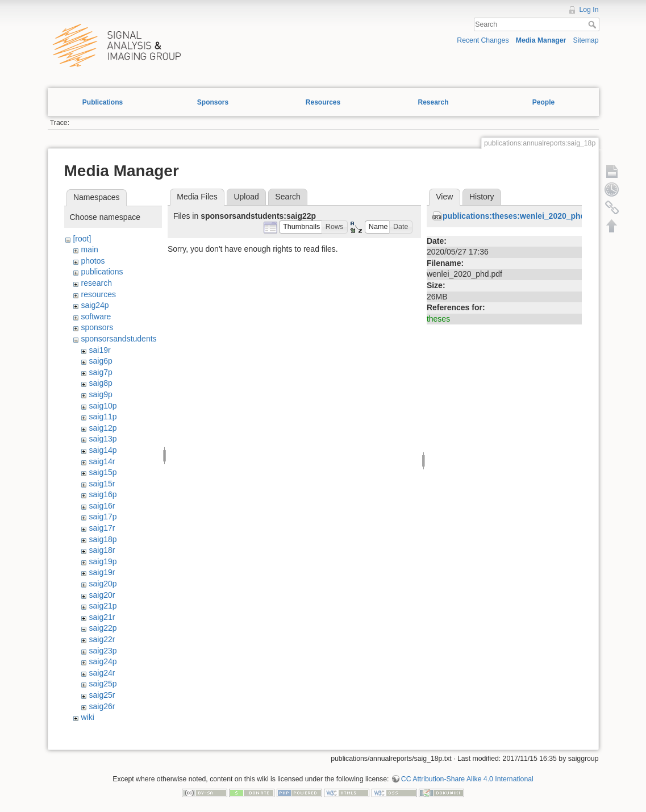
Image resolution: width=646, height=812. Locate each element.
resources (98, 294)
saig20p (102, 583)
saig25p (102, 683)
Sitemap (586, 40)
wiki (87, 717)
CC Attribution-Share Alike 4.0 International (467, 779)
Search (593, 24)
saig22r (102, 639)
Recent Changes (483, 40)
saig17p (102, 516)
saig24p (95, 305)
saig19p (102, 561)
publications (102, 271)
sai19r (99, 350)
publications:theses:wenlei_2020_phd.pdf (521, 215)
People (543, 102)
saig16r (102, 505)
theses (438, 318)
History (481, 196)
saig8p (100, 383)
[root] (82, 238)
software (96, 316)
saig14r (102, 461)
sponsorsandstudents (118, 338)
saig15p (102, 472)
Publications (102, 102)
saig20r (102, 594)
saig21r (102, 617)
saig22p (102, 627)
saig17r (102, 527)
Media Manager (541, 40)
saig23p (102, 650)
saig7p (100, 372)
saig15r (102, 483)
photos (93, 260)
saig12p (102, 427)
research (96, 283)
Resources (323, 102)
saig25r (102, 694)
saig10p (102, 405)
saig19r (102, 572)
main (89, 249)
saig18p (102, 539)
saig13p (102, 438)
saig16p (102, 494)
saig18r (102, 550)
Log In (588, 10)
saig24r (102, 672)
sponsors (97, 327)
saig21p (102, 605)
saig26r (102, 706)
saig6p (100, 360)
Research (433, 102)
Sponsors (212, 102)
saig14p (102, 450)
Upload (246, 196)
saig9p (100, 394)
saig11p (102, 416)
